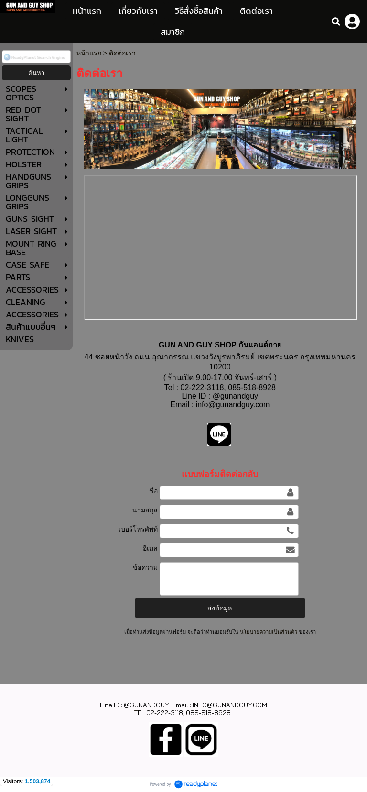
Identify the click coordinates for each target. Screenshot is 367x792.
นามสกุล (145, 510)
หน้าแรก (88, 53)
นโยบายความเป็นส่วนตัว (268, 632)
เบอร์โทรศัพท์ (138, 529)
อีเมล (150, 548)
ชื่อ (153, 491)
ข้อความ (145, 567)
